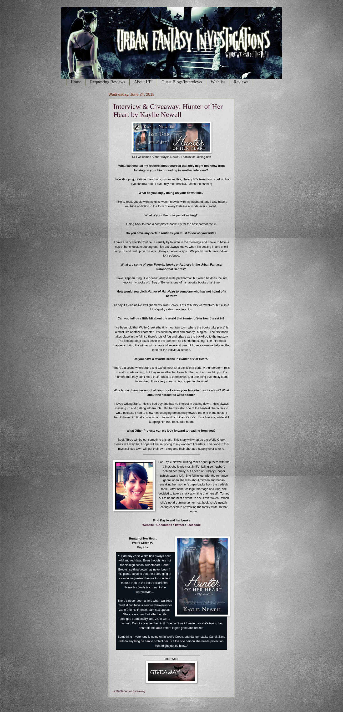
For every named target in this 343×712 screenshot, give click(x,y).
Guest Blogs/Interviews (181, 82)
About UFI (143, 82)
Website (148, 525)
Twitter (179, 525)
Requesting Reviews (107, 82)
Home (76, 82)
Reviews (241, 82)
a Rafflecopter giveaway (129, 691)
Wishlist (218, 82)
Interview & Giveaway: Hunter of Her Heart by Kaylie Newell (168, 110)
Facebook (194, 525)
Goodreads (164, 525)
